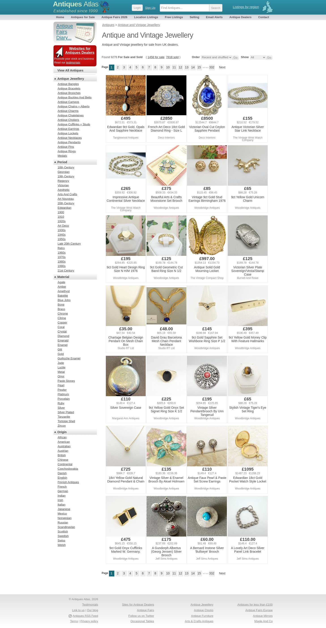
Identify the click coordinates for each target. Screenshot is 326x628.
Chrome (63, 313)
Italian (62, 504)
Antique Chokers (68, 120)
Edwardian (64, 207)
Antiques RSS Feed (85, 615)
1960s (62, 252)
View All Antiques (70, 70)
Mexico (62, 513)
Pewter (62, 389)
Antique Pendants (69, 142)
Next (222, 67)
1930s (62, 230)
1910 (61, 216)
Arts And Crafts (67, 194)
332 (211, 67)
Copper (62, 322)
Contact (263, 17)
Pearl (61, 385)
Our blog (92, 610)
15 (199, 67)
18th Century (66, 167)
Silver (61, 407)
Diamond (63, 336)
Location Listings (146, 17)
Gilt (60, 349)
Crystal (62, 331)
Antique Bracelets (69, 88)
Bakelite (63, 295)
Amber (62, 286)
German (63, 491)
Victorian (63, 185)
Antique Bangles (68, 84)
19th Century (66, 176)
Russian (63, 522)
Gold (61, 354)
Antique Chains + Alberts (74, 106)
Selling (194, 17)
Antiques (75, 4)
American (64, 441)
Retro (61, 248)
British (62, 455)
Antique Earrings (68, 128)
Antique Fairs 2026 (115, 17)
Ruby (61, 403)
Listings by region (246, 7)
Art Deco (63, 225)
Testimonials (90, 604)
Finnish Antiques (68, 482)
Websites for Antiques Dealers (79, 50)
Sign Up (150, 7)
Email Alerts (214, 17)
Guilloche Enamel (69, 358)
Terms (74, 621)
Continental (65, 464)
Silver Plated (66, 412)
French (62, 486)
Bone (61, 304)
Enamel (63, 345)
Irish (60, 500)
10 (168, 67)
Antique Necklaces (70, 137)
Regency (63, 181)
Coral (61, 327)
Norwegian (65, 518)
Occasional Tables (142, 621)
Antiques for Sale (83, 17)
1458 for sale (156, 57)
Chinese (63, 459)
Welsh (62, 545)
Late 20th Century (69, 243)
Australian (64, 446)
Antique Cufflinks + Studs (74, 124)
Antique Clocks (203, 610)
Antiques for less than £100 (255, 604)
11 (174, 67)
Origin (62, 432)
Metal (61, 372)
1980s (62, 261)
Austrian (63, 450)
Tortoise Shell (66, 421)
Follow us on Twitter (141, 615)
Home (60, 17)
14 (193, 67)
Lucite (62, 367)
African (62, 437)
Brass (61, 309)
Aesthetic (64, 189)
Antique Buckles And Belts (75, 97)
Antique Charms (68, 111)
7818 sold (172, 57)
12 (180, 67)
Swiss (61, 540)
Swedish (63, 536)
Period (62, 162)
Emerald (63, 340)
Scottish (63, 531)
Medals (62, 155)
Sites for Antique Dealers (138, 604)
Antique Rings (67, 151)
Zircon (62, 425)
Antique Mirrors (263, 615)
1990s (62, 266)
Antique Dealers (240, 17)
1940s (62, 234)
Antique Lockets (68, 133)
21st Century (66, 270)
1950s (62, 239)
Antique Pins (66, 146)
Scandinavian (66, 527)
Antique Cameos (68, 102)
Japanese (64, 509)
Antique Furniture (202, 615)
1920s (62, 221)
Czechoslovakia (68, 468)
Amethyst (64, 291)
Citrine (62, 318)
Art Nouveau (66, 198)
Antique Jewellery (71, 78)
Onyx (61, 376)
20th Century (66, 203)
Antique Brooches (69, 93)
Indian (62, 495)
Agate (61, 282)
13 (186, 67)
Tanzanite (64, 416)
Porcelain (64, 398)
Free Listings (174, 17)
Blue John (64, 300)
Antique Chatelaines (71, 115)
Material (63, 277)
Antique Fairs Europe (259, 610)
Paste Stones (66, 380)
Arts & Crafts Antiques (199, 621)
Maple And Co (263, 621)
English (62, 477)
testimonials (73, 62)
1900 (61, 212)
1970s (62, 257)
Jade (61, 363)
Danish (62, 473)
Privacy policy (89, 621)
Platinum (63, 394)
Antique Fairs (145, 610)
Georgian (64, 172)
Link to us (78, 610)
